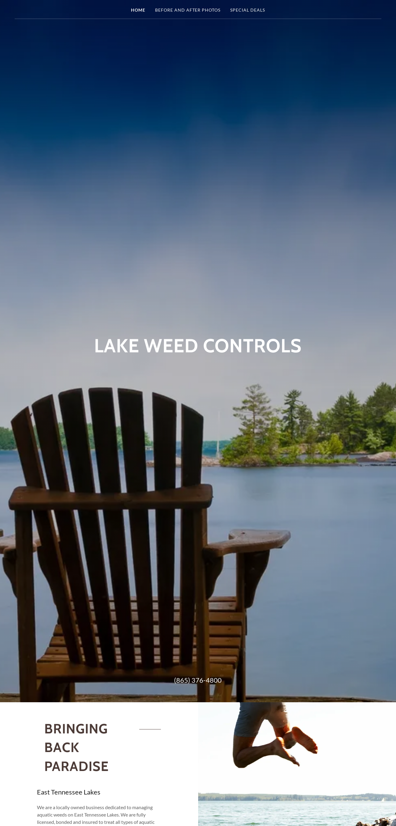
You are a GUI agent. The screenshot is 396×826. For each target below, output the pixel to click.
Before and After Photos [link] (188, 10)
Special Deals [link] (247, 10)
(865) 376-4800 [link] (198, 680)
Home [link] (138, 10)
